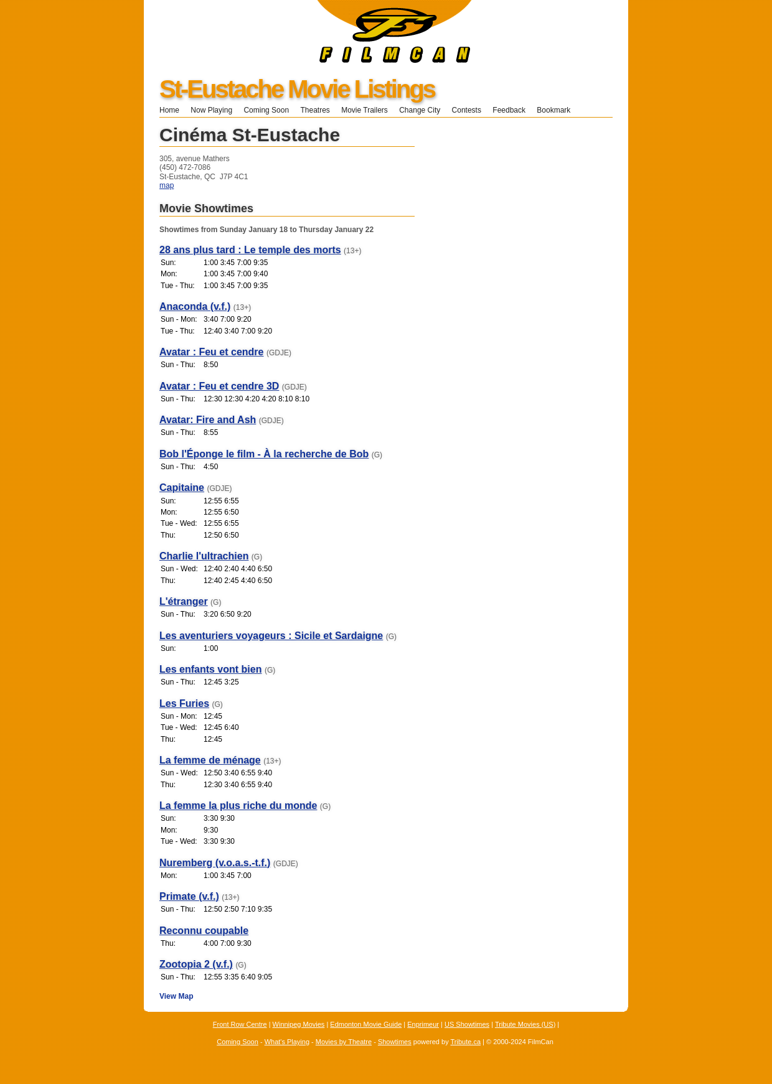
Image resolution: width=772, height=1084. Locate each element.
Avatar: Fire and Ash (207, 419)
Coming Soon (266, 110)
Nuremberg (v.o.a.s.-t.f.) (214, 862)
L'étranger (183, 601)
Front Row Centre (240, 1024)
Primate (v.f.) (189, 896)
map (166, 185)
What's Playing (287, 1041)
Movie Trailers (364, 110)
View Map (176, 996)
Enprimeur (423, 1024)
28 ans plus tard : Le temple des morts (250, 250)
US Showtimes (467, 1024)
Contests (466, 110)
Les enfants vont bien (210, 669)
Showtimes (395, 1041)
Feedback (508, 110)
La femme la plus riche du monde (238, 805)
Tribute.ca (466, 1041)
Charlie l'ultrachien (203, 556)
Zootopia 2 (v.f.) (196, 964)
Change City (419, 110)
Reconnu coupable (203, 930)
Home (169, 110)
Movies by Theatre (344, 1041)
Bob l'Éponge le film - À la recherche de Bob (264, 454)
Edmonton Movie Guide (366, 1024)
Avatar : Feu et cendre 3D (219, 386)
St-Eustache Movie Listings (297, 89)
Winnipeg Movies (299, 1024)
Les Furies (184, 703)
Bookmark (557, 110)
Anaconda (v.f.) (194, 306)
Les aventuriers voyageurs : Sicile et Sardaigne (271, 635)
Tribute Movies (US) (525, 1024)
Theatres (314, 110)
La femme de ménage (210, 760)
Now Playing (211, 110)
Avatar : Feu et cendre (211, 352)
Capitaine (181, 487)
